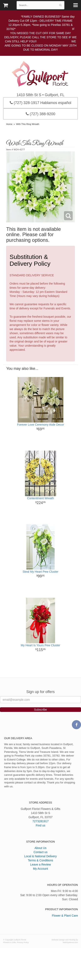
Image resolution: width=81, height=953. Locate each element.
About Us (40, 848)
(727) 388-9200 (40, 114)
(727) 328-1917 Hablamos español (40, 103)
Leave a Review (40, 864)
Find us (40, 825)
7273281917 (40, 821)
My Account (40, 868)
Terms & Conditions (40, 860)
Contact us (41, 852)
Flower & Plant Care (65, 915)
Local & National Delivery (40, 856)
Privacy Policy (23, 942)
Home (9, 124)
